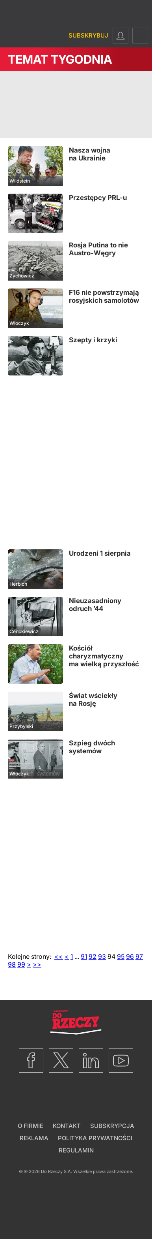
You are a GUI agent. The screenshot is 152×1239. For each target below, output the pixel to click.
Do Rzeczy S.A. (56, 1171)
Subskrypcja (112, 1126)
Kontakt (67, 1126)
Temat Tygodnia (60, 59)
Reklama (34, 1138)
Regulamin (76, 1150)
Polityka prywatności (95, 1138)
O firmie (30, 1126)
